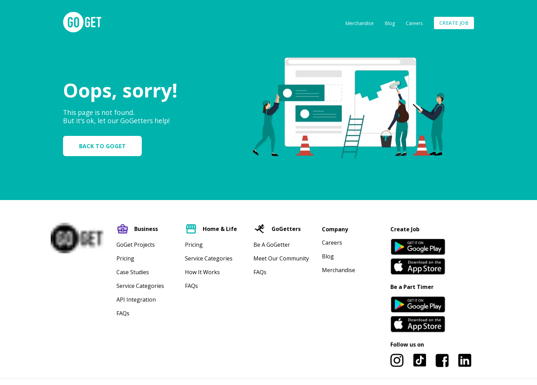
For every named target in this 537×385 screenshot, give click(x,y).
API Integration (136, 299)
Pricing (125, 258)
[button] (105, 146)
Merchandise (359, 23)
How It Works (202, 272)
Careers (414, 23)
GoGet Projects (135, 244)
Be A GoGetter (271, 244)
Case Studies (132, 272)
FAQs (122, 313)
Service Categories (140, 286)
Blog (390, 23)
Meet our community (281, 258)
